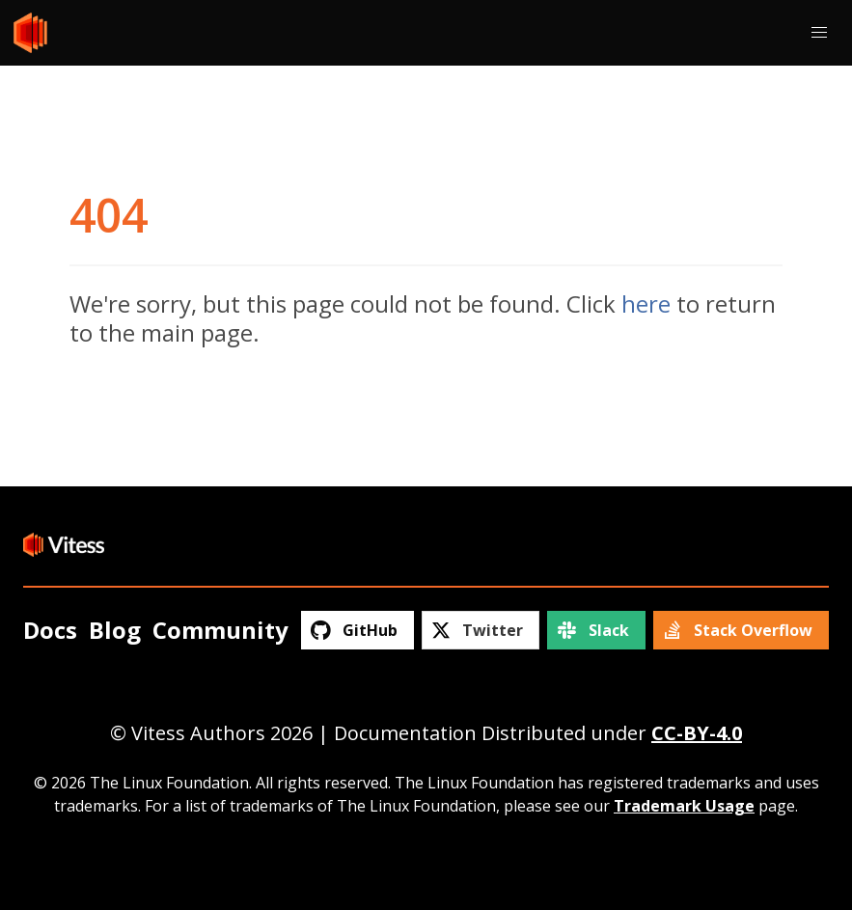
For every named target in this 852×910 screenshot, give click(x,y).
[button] (819, 33)
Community (220, 630)
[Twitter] (480, 630)
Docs (50, 630)
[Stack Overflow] (741, 630)
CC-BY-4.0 (696, 733)
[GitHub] (357, 630)
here (646, 303)
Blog (115, 630)
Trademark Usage (684, 805)
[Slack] (596, 630)
